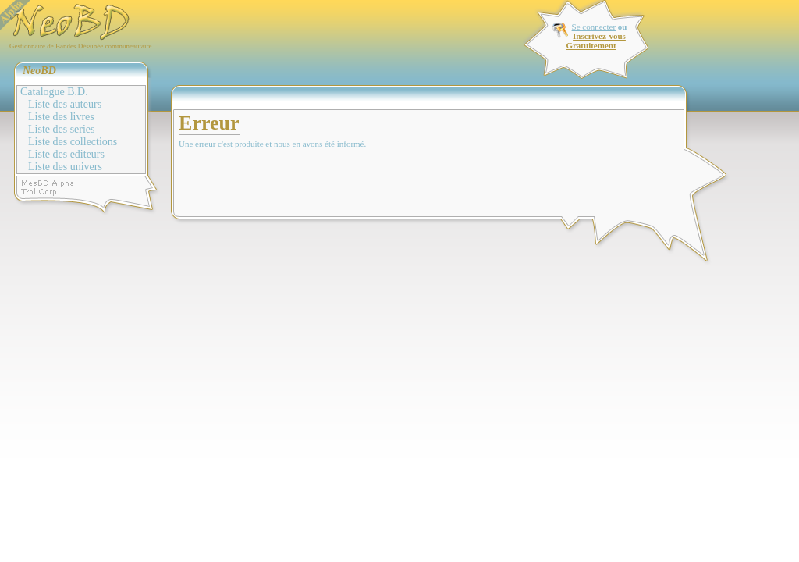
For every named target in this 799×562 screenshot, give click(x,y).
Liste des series (61, 129)
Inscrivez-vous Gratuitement (595, 40)
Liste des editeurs (66, 154)
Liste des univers (65, 167)
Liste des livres (61, 117)
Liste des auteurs (64, 104)
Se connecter (594, 26)
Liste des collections (72, 142)
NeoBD (39, 70)
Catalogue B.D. (54, 92)
